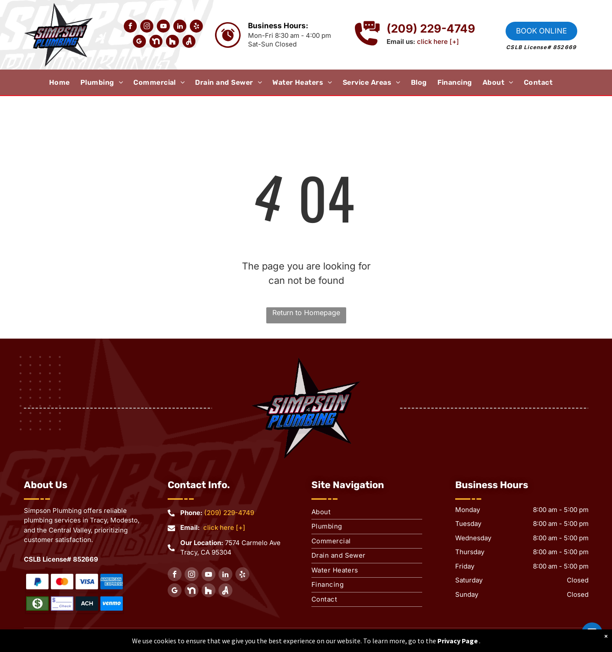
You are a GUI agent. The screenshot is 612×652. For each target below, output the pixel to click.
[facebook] (130, 27)
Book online (541, 31)
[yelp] (196, 27)
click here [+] (438, 41)
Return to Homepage (306, 312)
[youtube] (163, 27)
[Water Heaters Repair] (37, 582)
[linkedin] (179, 27)
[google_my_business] (139, 42)
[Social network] (155, 42)
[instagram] (146, 27)
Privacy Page (457, 640)
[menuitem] (64, 83)
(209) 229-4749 (229, 513)
